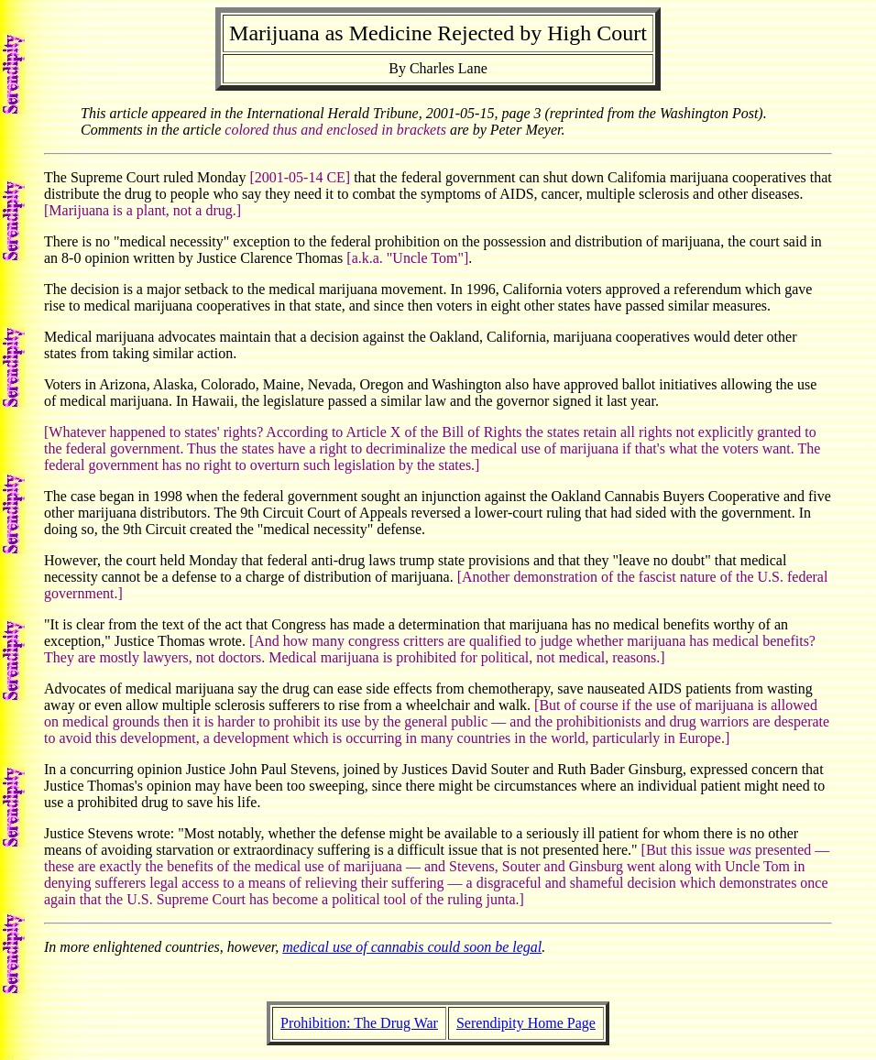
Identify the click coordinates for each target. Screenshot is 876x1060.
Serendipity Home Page (526, 1023)
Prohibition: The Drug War (359, 1023)
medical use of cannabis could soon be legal (412, 947)
